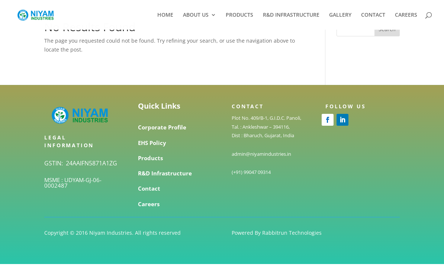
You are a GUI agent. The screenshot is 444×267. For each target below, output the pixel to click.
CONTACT (373, 15)
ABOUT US (196, 15)
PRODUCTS (239, 15)
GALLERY (340, 15)
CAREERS (406, 15)
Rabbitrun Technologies (292, 232)
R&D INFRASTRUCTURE (291, 15)
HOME (165, 15)
